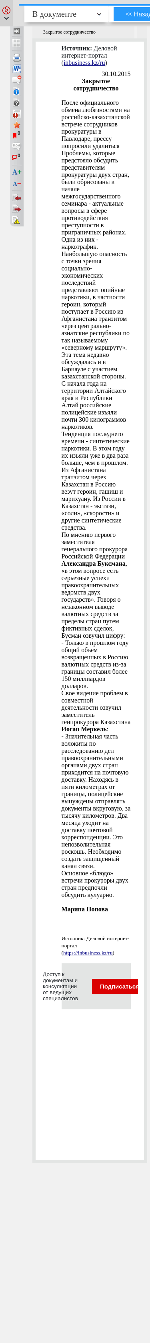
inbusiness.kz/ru (84, 62)
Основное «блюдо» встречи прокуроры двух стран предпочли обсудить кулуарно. (95, 884)
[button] (6, 13)
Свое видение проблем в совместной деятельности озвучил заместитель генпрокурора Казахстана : (96, 711)
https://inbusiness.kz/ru (87, 953)
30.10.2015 (116, 73)
